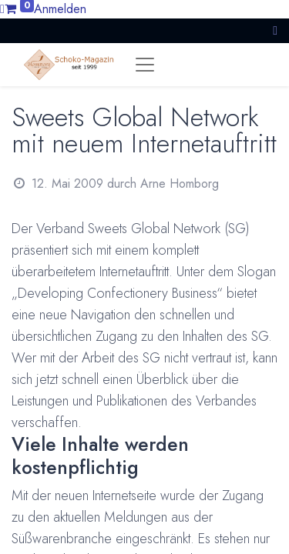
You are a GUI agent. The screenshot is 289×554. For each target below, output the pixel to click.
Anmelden (60, 9)
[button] (275, 30)
